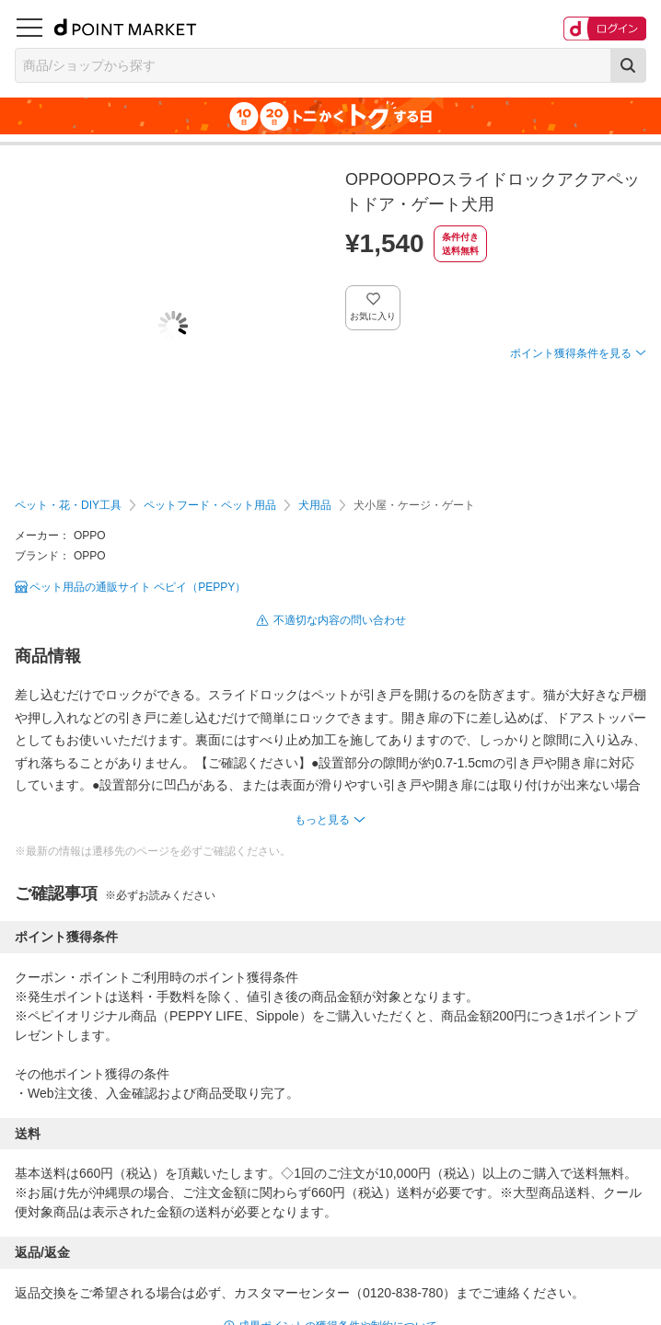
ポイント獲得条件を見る (571, 353)
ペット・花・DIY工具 (68, 505)
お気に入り (373, 316)
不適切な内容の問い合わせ (339, 620)
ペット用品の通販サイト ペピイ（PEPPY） (137, 587)
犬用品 (314, 505)
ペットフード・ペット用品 (210, 505)
